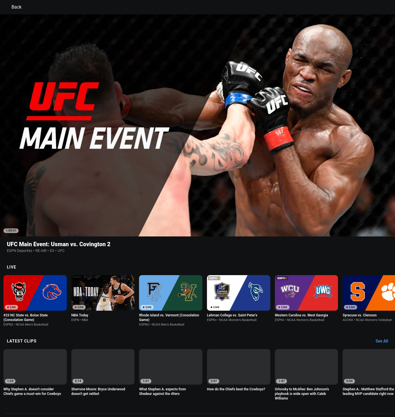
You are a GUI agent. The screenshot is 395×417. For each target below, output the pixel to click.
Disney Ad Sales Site (166, 395)
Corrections (225, 395)
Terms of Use (58, 389)
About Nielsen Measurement (268, 389)
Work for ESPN (199, 395)
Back (13, 7)
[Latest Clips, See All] (384, 288)
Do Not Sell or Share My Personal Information (84, 395)
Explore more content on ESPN (197, 370)
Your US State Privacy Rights (125, 389)
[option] (35, 247)
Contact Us (135, 395)
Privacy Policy (84, 389)
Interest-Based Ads (225, 389)
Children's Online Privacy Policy (179, 389)
